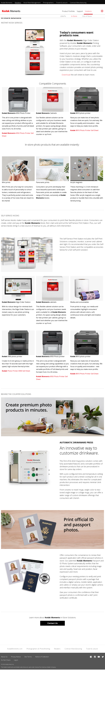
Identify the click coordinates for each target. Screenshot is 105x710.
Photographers (48, 3)
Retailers (18, 3)
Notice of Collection (42, 657)
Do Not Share (5, 660)
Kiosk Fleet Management (32, 3)
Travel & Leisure (61, 3)
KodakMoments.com (14, 649)
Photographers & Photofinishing (38, 649)
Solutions (88, 11)
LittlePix (63, 16)
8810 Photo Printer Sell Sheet (84, 130)
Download (66, 74)
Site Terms (28, 657)
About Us (4, 657)
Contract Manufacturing (78, 3)
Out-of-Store (87, 16)
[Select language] (102, 11)
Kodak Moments (6, 3)
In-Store (74, 16)
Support (80, 11)
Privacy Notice (16, 657)
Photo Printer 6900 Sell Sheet (16, 371)
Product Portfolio (68, 11)
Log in (16, 660)
